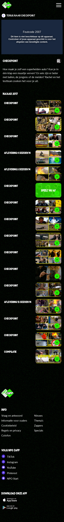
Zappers (38, 425)
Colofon (6, 435)
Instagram (9, 462)
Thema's (38, 420)
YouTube (8, 467)
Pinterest (9, 473)
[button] (51, 24)
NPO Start (9, 478)
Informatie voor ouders (14, 420)
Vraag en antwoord (11, 415)
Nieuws (38, 415)
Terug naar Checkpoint (20, 15)
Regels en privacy (11, 430)
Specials (38, 430)
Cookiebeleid (8, 425)
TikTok (8, 456)
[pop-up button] (44, 24)
